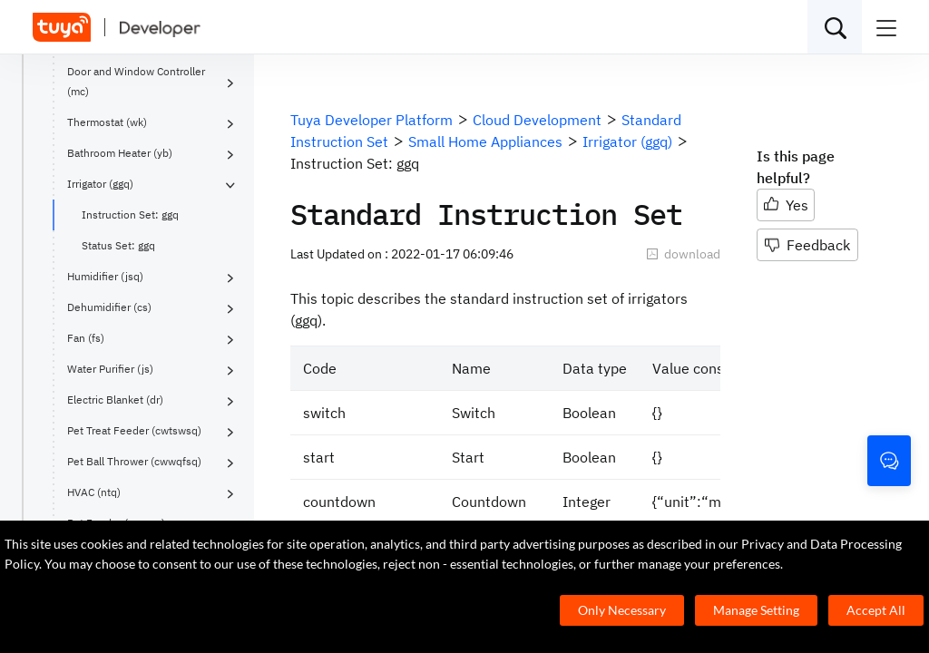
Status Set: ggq (118, 245)
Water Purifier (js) (110, 368)
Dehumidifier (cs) (109, 307)
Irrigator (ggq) (100, 183)
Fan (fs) (85, 338)
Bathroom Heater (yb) (119, 153)
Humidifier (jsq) (105, 276)
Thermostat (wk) (107, 122)
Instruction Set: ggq (130, 214)
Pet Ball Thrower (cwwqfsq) (134, 461)
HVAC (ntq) (94, 492)
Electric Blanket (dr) (115, 399)
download (683, 254)
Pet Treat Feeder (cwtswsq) (134, 430)
